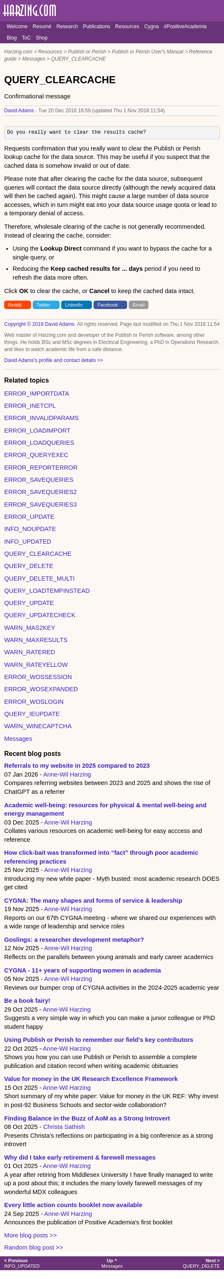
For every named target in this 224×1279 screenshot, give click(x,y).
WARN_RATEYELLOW (36, 664)
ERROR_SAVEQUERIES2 (40, 492)
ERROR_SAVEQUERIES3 (40, 504)
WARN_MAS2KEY (29, 627)
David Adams (19, 111)
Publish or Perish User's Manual (147, 52)
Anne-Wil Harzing (67, 774)
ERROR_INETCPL (30, 405)
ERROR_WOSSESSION (38, 677)
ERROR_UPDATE (29, 516)
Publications (96, 26)
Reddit (14, 304)
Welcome (17, 26)
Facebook (108, 304)
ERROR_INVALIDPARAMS (41, 418)
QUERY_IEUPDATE (32, 714)
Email (139, 304)
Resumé (42, 26)
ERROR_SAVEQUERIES (38, 479)
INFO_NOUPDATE (30, 529)
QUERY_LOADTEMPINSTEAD (47, 590)
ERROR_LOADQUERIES (39, 442)
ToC (26, 38)
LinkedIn (74, 304)
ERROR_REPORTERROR (41, 467)
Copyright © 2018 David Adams (39, 324)
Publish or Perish (87, 52)
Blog (12, 38)
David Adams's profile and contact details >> (53, 360)
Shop (41, 38)
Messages (33, 59)
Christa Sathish (64, 1126)
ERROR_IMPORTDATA (36, 393)
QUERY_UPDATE (29, 603)
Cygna (151, 26)
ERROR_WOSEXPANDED (41, 689)
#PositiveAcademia (185, 26)
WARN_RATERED (29, 652)
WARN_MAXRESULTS (36, 640)
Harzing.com (18, 52)
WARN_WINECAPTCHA (38, 726)
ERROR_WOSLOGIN (34, 701)
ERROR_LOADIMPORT (37, 430)
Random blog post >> (33, 1247)
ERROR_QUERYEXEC (36, 455)
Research (67, 26)
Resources (127, 26)
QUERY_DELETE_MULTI (39, 578)
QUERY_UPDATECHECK (40, 615)
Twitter (43, 304)
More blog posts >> (30, 1235)
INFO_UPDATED (27, 541)
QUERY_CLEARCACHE (78, 59)
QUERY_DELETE (28, 566)
